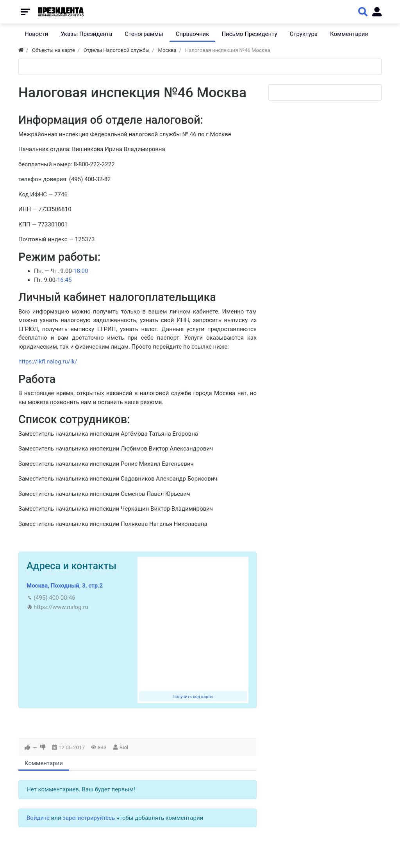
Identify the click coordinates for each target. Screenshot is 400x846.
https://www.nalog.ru (61, 607)
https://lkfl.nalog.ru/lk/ (47, 361)
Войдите (38, 817)
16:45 (64, 279)
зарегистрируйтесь (88, 817)
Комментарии (44, 763)
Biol (124, 747)
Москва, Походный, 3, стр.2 (65, 585)
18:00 (80, 270)
